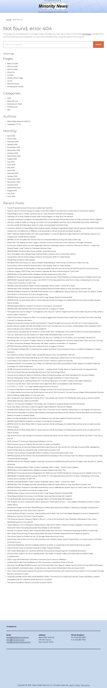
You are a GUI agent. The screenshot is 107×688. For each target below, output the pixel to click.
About (70, 685)
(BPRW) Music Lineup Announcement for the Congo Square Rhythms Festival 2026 (45, 317)
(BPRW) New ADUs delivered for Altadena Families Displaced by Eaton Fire (41, 289)
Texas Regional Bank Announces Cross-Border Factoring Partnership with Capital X (45, 548)
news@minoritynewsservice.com (18, 672)
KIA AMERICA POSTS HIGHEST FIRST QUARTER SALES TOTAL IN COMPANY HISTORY (45, 386)
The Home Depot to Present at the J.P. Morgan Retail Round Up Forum (39, 594)
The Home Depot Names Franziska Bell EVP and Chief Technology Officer (40, 410)
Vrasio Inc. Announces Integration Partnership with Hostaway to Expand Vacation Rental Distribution (52, 447)
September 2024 (15, 188)
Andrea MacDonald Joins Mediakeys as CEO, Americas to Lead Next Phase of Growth (45, 620)
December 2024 (14, 179)
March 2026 (12, 139)
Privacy (77, 685)
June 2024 (12, 196)
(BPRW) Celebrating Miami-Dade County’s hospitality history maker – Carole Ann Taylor (46, 303)
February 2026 (13, 141)
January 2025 (13, 176)
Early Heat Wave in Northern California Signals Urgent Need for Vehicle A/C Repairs (44, 450)
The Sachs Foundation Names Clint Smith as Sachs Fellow (33, 643)
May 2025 (11, 167)
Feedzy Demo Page (16, 78)
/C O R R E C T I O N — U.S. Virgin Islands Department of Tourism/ (36, 430)
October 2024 (13, 185)
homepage (87, 34)
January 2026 (13, 144)
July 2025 (11, 162)
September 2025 (14, 156)
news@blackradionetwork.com (17, 668)
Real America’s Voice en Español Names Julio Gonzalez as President (38, 490)
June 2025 (12, 165)
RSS (9, 110)
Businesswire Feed (16, 104)
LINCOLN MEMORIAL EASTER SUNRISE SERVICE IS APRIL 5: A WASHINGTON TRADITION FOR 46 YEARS (53, 603)
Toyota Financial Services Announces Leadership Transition (34, 208)
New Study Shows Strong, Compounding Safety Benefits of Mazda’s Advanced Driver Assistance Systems (54, 591)
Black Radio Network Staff (19, 121)
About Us (11, 72)
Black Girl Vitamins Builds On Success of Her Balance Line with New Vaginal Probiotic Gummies (50, 464)
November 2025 (14, 150)
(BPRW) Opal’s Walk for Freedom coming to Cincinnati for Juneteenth (39, 326)
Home (10, 81)
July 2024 (11, 193)
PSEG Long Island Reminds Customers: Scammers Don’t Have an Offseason (41, 617)
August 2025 (13, 159)
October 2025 (13, 153)
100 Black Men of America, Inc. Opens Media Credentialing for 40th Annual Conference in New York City (53, 274)
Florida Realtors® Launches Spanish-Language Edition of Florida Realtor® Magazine (45, 551)
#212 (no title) (13, 69)
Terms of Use (86, 685)
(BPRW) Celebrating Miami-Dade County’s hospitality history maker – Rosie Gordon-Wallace (48, 513)
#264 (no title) (13, 63)
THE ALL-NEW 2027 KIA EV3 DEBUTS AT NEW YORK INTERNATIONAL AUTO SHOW (44, 361)
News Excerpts (14, 84)
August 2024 (13, 190)
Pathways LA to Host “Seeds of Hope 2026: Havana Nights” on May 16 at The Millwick (45, 219)
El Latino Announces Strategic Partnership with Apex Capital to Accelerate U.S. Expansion (47, 375)
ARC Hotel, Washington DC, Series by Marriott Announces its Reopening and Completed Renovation (52, 608)
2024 (9, 98)
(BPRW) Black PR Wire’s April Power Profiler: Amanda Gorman (35, 263)
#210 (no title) (13, 66)
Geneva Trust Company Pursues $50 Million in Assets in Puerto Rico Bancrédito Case (45, 499)
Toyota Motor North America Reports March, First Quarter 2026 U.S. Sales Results (43, 268)
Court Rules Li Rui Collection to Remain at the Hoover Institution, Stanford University (45, 395)
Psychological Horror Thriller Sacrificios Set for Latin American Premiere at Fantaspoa (45, 216)
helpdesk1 (12, 124)
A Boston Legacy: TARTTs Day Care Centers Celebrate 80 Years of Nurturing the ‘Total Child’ (48, 286)
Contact (11, 75)
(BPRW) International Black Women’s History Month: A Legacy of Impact (40, 329)
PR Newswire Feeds (16, 87)
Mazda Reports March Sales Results (23, 271)
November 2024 (14, 182)
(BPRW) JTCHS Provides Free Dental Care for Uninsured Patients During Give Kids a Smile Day (49, 248)
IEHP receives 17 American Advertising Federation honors (33, 487)
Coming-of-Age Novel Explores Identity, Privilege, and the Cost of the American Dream (46, 433)
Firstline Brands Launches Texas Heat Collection (29, 565)
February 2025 (13, 173)
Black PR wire (13, 101)
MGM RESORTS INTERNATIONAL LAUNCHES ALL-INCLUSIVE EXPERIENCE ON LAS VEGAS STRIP (49, 629)
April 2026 (11, 136)
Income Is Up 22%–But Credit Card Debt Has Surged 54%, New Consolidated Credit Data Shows (50, 427)
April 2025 (11, 170)
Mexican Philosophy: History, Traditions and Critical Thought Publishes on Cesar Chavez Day (48, 418)
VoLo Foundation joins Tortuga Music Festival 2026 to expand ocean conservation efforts (47, 265)
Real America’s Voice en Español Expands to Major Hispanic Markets (38, 605)
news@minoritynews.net (15, 670)
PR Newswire (13, 107)
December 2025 (14, 147)
